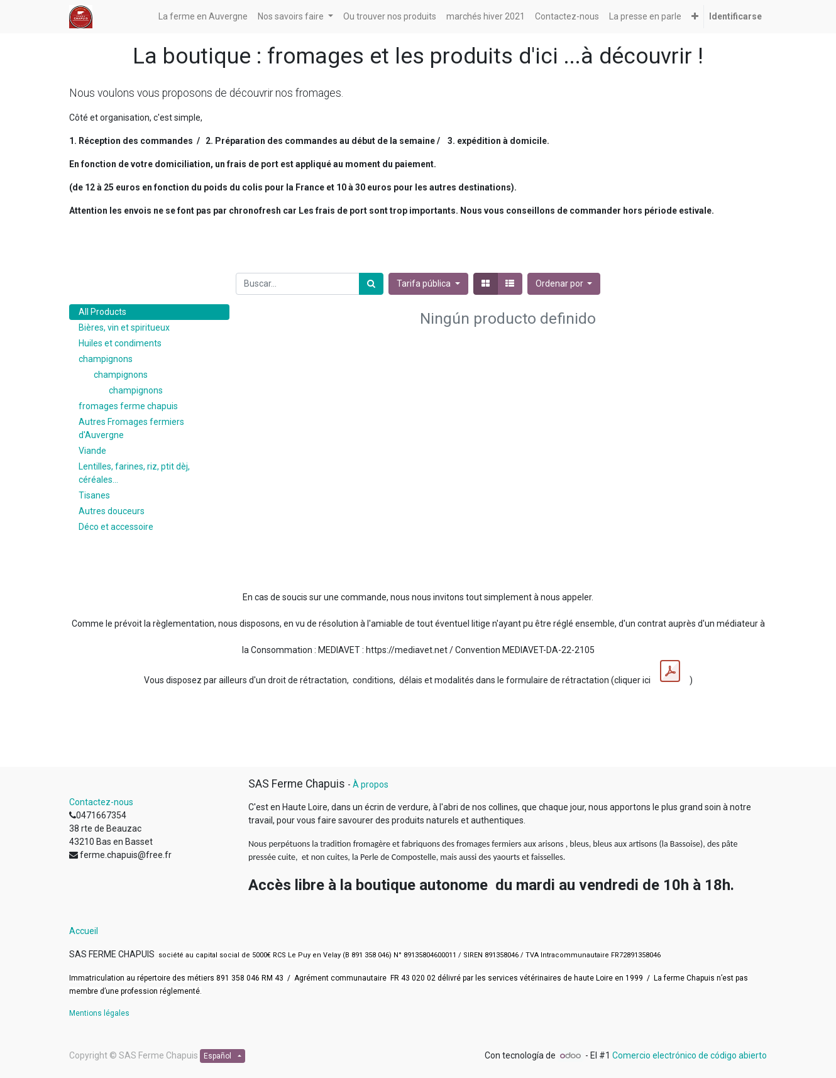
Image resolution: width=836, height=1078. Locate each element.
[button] (694, 16)
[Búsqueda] (371, 284)
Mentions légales (99, 1013)
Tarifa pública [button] (425, 283)
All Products (102, 312)
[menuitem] (203, 16)
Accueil (83, 931)
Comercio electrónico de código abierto (689, 1055)
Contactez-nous (101, 802)
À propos (370, 784)
